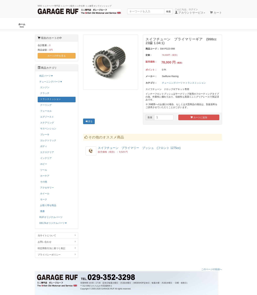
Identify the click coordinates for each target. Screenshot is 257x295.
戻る (89, 121)
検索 (168, 11)
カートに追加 (198, 117)
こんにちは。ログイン (190, 11)
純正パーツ (182, 25)
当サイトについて (57, 235)
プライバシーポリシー (57, 254)
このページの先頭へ (211, 269)
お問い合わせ (57, 241)
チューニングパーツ (129, 25)
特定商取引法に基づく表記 (57, 248)
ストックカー (232, 25)
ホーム (21, 25)
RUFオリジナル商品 (72, 25)
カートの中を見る (56, 55)
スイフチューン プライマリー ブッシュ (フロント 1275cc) (139, 148)
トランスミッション (195, 82)
